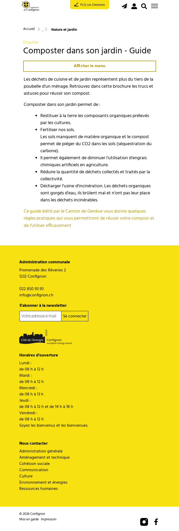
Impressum (49, 519)
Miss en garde (29, 519)
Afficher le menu (89, 66)
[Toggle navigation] (154, 6)
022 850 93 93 (31, 289)
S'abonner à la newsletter (43, 306)
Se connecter (75, 316)
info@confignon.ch (36, 295)
